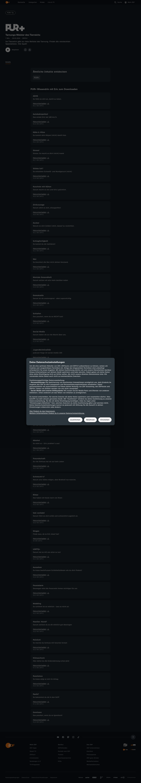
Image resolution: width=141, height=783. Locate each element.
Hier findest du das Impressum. (42, 411)
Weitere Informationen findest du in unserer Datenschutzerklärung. (57, 413)
